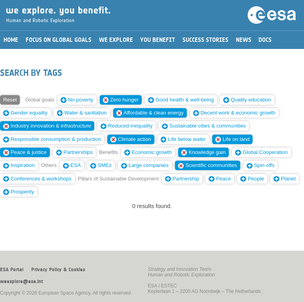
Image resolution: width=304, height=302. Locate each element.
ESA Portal (11, 269)
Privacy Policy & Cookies (58, 269)
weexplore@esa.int (21, 281)
